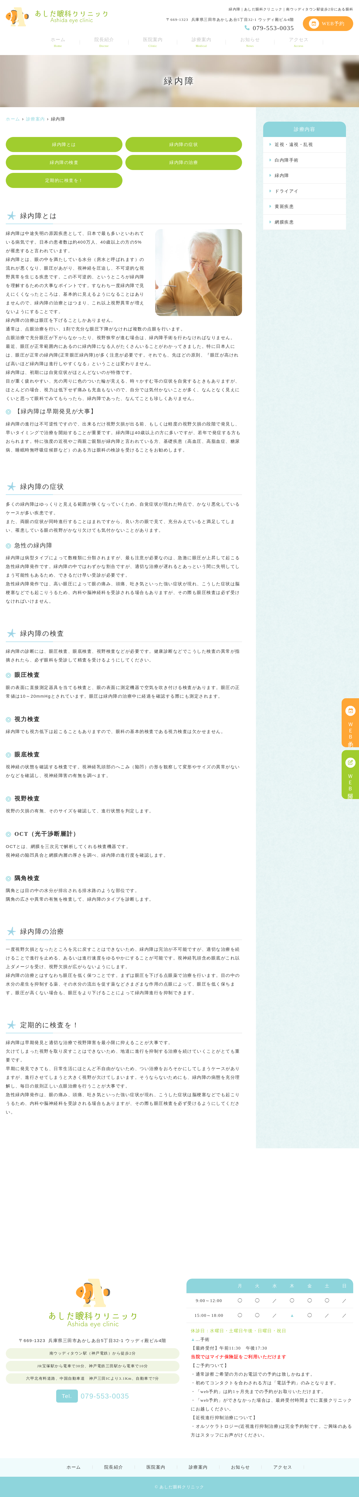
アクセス (299, 42)
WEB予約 (327, 24)
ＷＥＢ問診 (350, 775)
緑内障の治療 (183, 162)
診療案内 (201, 42)
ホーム (58, 42)
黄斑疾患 (284, 206)
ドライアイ (287, 191)
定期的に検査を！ (64, 180)
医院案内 (153, 42)
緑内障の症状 (183, 144)
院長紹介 (104, 42)
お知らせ (250, 42)
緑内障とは (64, 144)
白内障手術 (287, 160)
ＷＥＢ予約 (350, 723)
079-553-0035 (92, 1396)
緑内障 (282, 175)
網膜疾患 (284, 222)
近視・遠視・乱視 (294, 144)
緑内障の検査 (64, 162)
